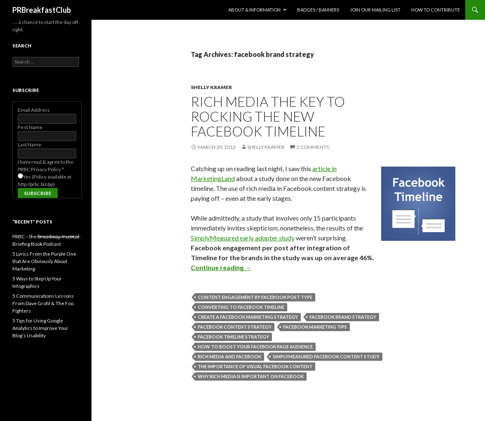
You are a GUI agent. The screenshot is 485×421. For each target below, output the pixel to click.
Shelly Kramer (211, 87)
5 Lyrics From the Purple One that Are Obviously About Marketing (44, 261)
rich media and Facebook (229, 356)
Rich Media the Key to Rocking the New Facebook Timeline (268, 116)
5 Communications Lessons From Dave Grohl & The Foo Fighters (43, 303)
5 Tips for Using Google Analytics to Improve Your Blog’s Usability (40, 328)
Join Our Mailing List (375, 9)
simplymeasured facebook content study (326, 356)
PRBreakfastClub (41, 9)
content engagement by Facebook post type (255, 297)
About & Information (254, 9)
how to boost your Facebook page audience (255, 346)
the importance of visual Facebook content (255, 366)
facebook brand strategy (342, 317)
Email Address (34, 110)
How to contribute (435, 9)
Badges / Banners (318, 9)
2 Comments (313, 147)
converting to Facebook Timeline (241, 307)
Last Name (29, 144)
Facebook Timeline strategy (233, 336)
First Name (30, 127)
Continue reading (221, 267)
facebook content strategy (235, 326)
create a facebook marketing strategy (248, 317)
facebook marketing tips (315, 326)
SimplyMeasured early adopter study (243, 238)
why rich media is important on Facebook (251, 376)
